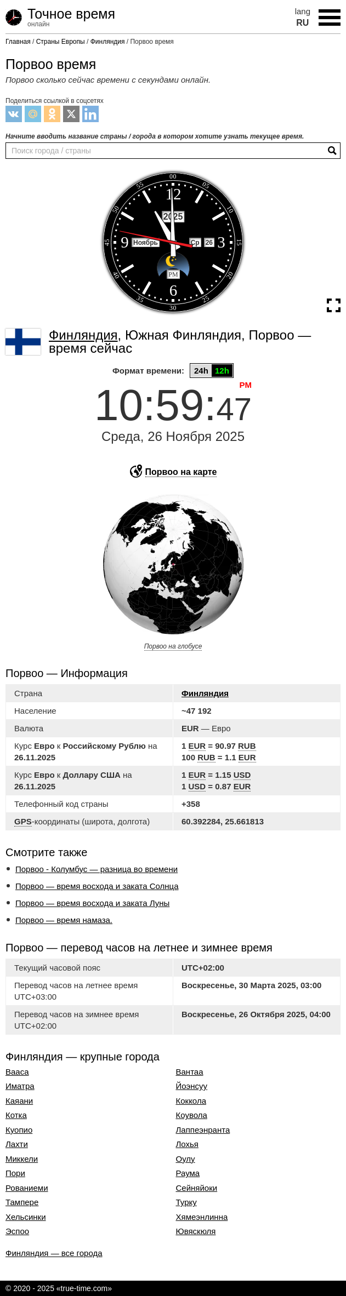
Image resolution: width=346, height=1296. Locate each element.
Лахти (16, 1144)
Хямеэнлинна (202, 1217)
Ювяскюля (196, 1231)
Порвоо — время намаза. (63, 920)
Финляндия (205, 693)
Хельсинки (25, 1217)
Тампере (21, 1202)
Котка (16, 1115)
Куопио (18, 1130)
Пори (15, 1173)
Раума (188, 1173)
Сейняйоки (197, 1188)
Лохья (187, 1144)
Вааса (17, 1072)
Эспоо (17, 1231)
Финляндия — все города (54, 1253)
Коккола (191, 1101)
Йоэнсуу (192, 1086)
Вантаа (189, 1072)
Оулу (185, 1159)
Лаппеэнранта (203, 1130)
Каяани (19, 1101)
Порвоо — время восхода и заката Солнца (97, 886)
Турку (186, 1202)
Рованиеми (26, 1188)
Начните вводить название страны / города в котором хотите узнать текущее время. (154, 136)
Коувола (191, 1115)
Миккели (21, 1159)
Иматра (20, 1086)
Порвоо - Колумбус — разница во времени (96, 869)
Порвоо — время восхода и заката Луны (92, 903)
